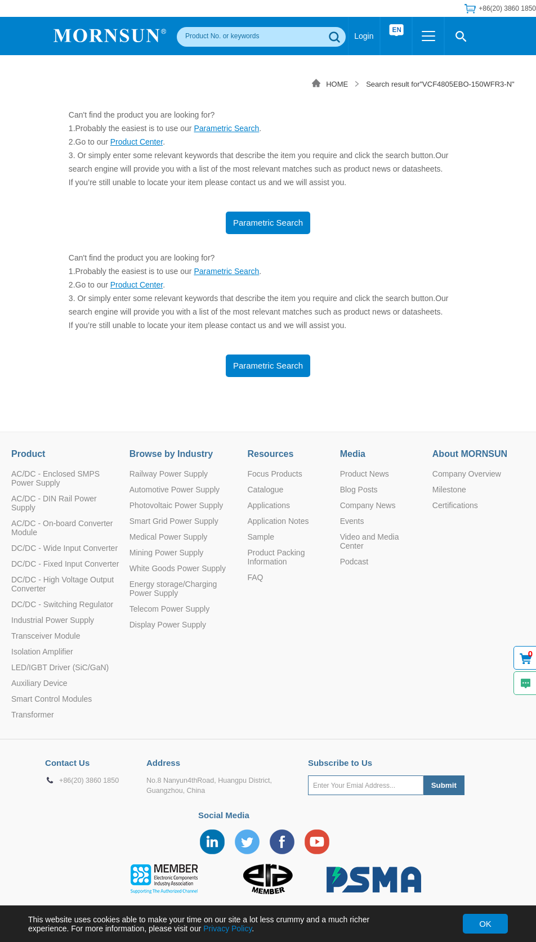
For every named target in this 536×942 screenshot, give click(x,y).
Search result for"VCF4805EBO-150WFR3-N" (440, 84)
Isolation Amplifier (42, 651)
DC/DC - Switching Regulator (62, 604)
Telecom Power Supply (169, 608)
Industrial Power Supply (52, 620)
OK (485, 923)
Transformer (32, 714)
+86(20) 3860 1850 (507, 8)
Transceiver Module (45, 635)
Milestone (449, 489)
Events (352, 521)
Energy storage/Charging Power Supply (173, 589)
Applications (269, 505)
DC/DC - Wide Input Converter (64, 548)
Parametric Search (226, 128)
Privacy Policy (227, 928)
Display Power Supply (167, 624)
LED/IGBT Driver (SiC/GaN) (60, 667)
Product (28, 454)
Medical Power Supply (168, 536)
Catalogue (266, 489)
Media (352, 454)
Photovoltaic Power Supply (176, 505)
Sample (261, 536)
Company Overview (466, 473)
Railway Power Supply (168, 473)
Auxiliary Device (39, 683)
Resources (271, 454)
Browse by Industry (171, 454)
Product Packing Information (276, 557)
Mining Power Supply (166, 552)
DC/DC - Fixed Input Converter (65, 563)
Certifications (455, 505)
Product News (364, 473)
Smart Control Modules (51, 698)
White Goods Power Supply (177, 568)
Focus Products (275, 473)
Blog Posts (359, 489)
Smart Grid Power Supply (173, 521)
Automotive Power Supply (174, 489)
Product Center (136, 141)
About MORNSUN (469, 454)
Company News (368, 505)
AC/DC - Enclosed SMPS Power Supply (55, 478)
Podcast (354, 561)
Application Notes (278, 521)
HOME (337, 84)
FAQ (255, 577)
